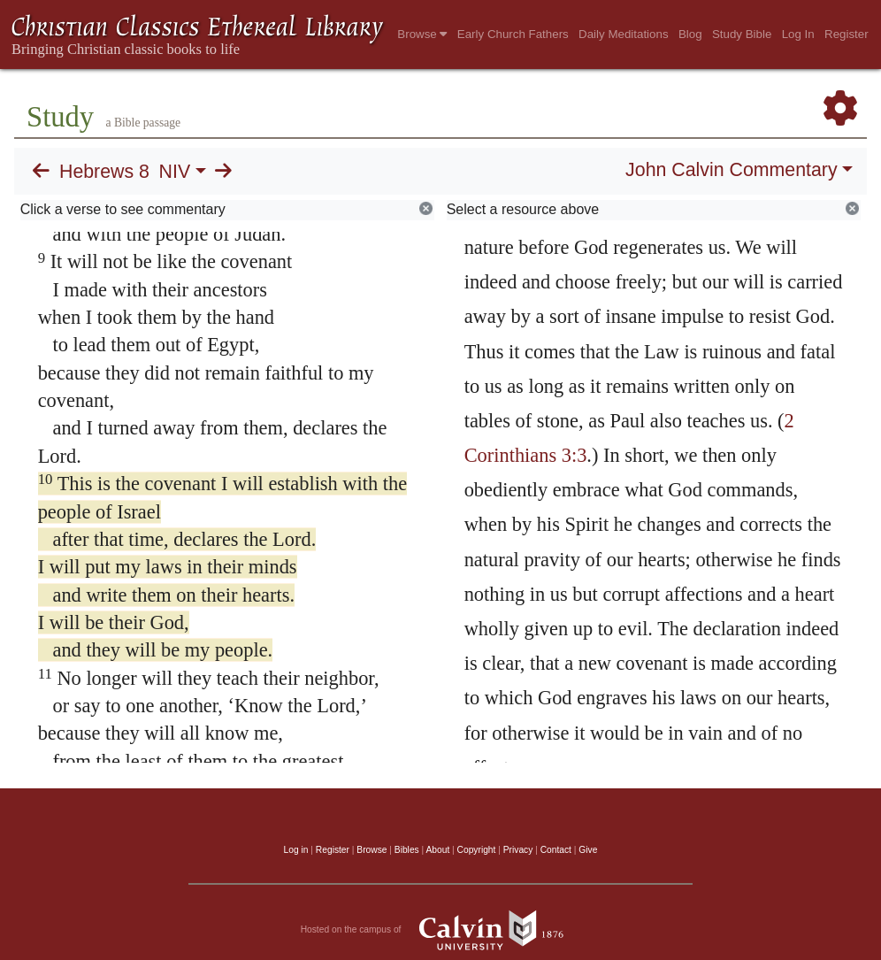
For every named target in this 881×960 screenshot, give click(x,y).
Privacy (518, 850)
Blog (690, 34)
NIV (175, 171)
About (437, 850)
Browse (422, 34)
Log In (798, 34)
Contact (555, 850)
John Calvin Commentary (731, 169)
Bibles (407, 850)
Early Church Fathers (513, 34)
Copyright (476, 850)
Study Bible (741, 34)
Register (846, 34)
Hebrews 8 (104, 171)
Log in (296, 850)
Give (587, 850)
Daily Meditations (623, 34)
